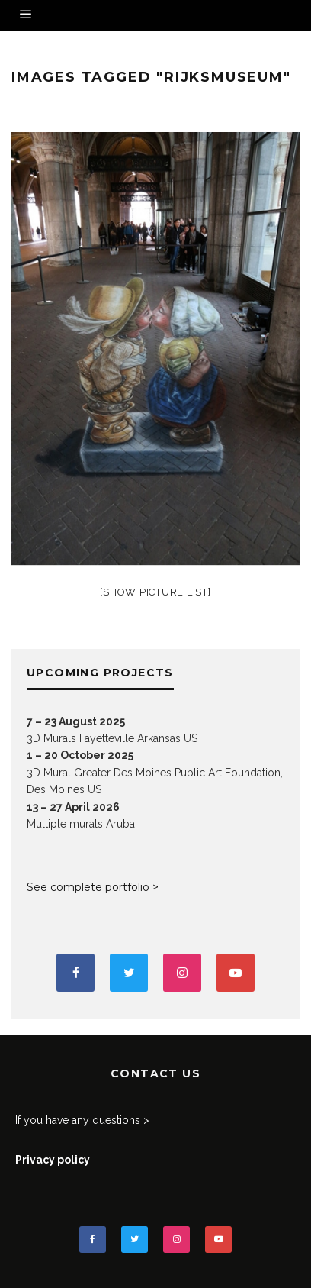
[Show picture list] (155, 592)
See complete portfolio (88, 887)
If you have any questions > (82, 1120)
